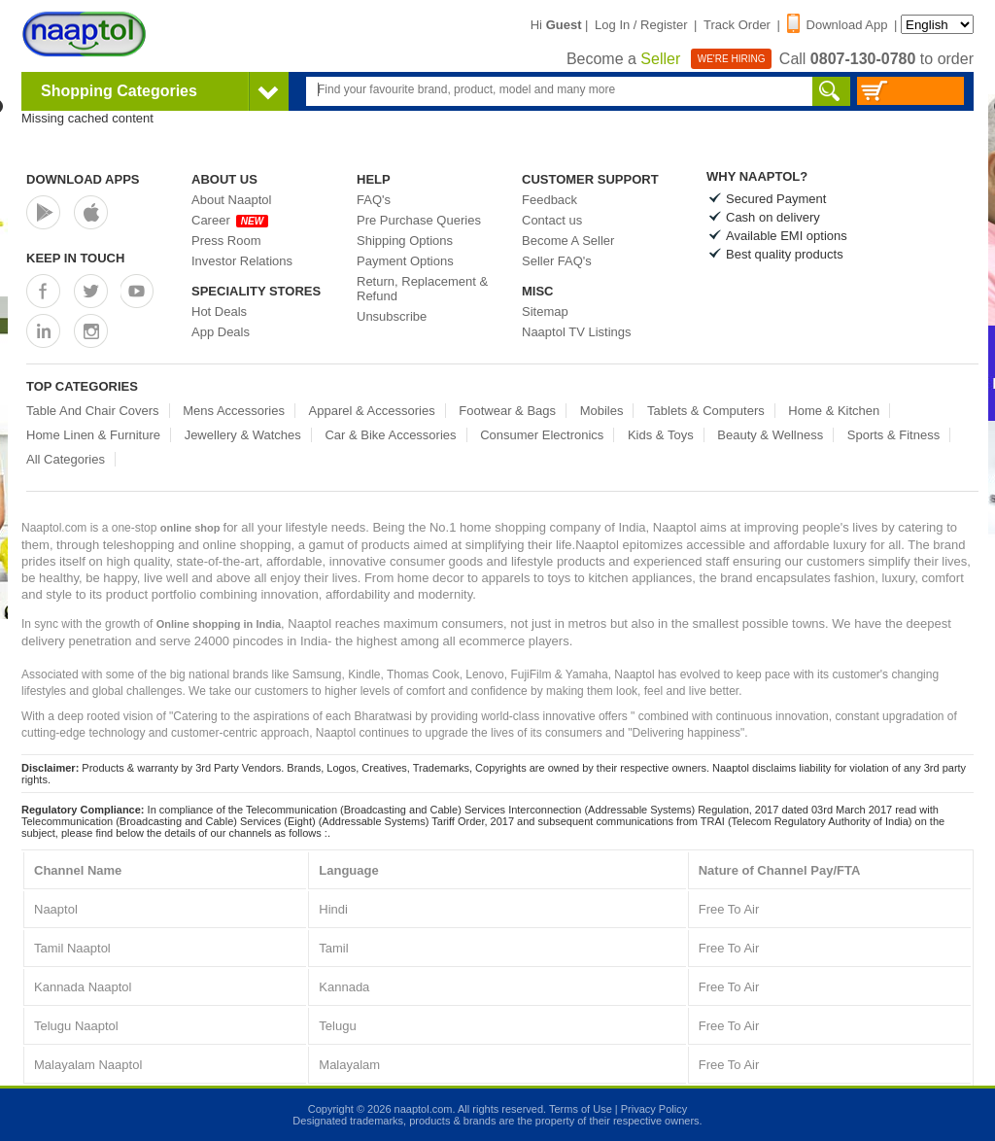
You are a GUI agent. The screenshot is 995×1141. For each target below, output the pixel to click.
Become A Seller (568, 240)
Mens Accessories (234, 410)
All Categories (65, 459)
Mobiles (602, 410)
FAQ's (374, 199)
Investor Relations (241, 261)
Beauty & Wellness (770, 435)
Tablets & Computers (706, 410)
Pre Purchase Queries (419, 220)
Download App (837, 24)
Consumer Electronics (541, 435)
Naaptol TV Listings (577, 332)
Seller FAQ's (557, 261)
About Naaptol (231, 199)
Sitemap (545, 311)
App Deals (220, 332)
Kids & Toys (661, 435)
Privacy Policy (654, 1109)
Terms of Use (580, 1109)
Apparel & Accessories (372, 410)
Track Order (737, 24)
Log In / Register (641, 24)
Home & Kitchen (833, 410)
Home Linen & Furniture (93, 435)
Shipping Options (405, 240)
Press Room (226, 240)
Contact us (552, 220)
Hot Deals (219, 311)
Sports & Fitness (893, 435)
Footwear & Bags (507, 410)
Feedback (549, 199)
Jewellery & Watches (243, 435)
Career (229, 220)
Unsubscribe (392, 316)
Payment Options (405, 261)
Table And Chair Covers (92, 410)
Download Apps (83, 179)
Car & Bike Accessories (390, 435)
